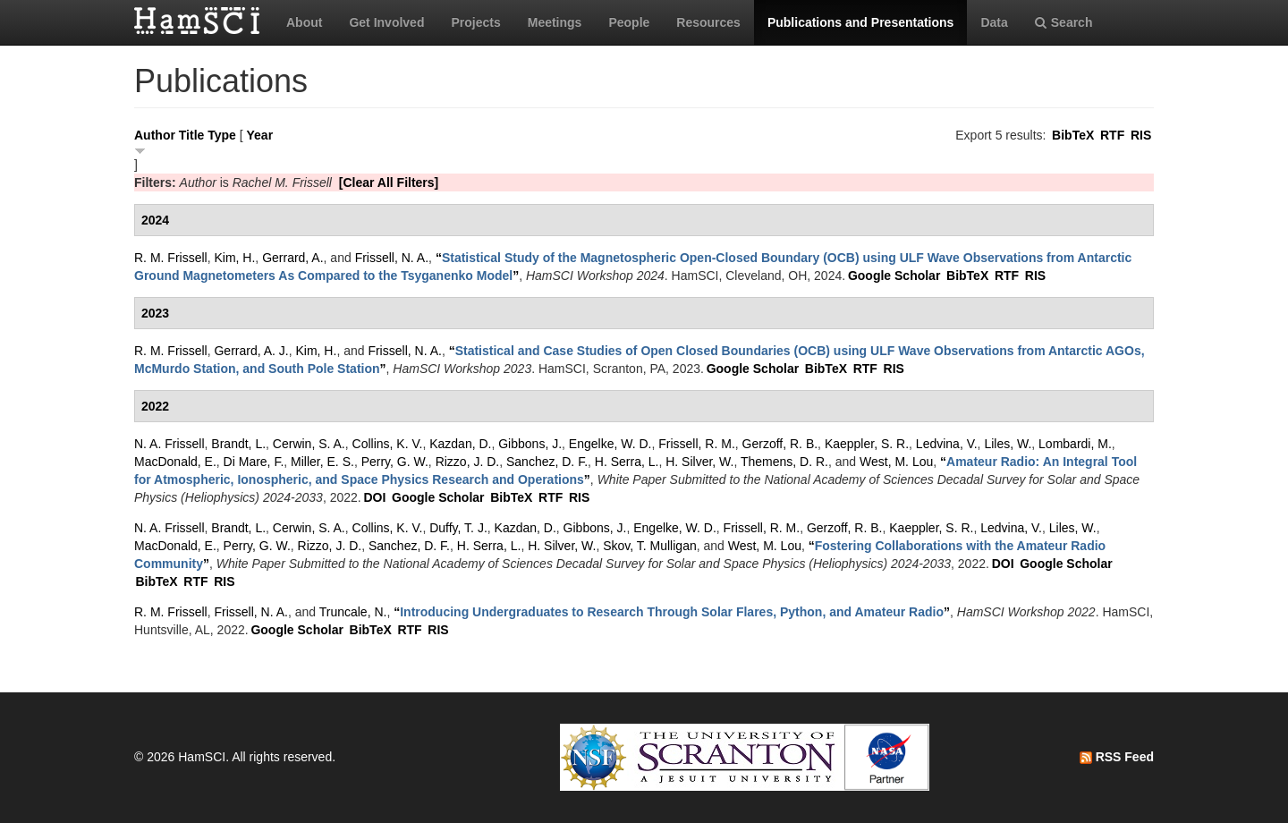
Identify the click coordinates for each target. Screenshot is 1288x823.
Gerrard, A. (292, 257)
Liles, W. (1007, 444)
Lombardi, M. (1075, 444)
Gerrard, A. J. (251, 351)
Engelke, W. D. (610, 444)
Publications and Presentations (860, 22)
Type (222, 135)
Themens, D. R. (784, 461)
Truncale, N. (353, 612)
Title (192, 135)
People (628, 22)
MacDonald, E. (175, 461)
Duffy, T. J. (458, 528)
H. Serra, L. (627, 461)
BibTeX (1073, 135)
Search (1064, 22)
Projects (475, 22)
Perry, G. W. (394, 461)
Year (260, 135)
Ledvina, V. (947, 444)
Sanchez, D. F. (547, 461)
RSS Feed (1117, 757)
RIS (1141, 135)
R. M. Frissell (171, 257)
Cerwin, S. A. (309, 444)
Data (993, 22)
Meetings (555, 22)
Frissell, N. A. (391, 257)
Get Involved (386, 22)
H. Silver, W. (699, 461)
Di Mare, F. (254, 461)
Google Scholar (894, 275)
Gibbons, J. (530, 444)
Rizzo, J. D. (468, 461)
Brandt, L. (238, 444)
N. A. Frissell (169, 444)
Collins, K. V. (387, 444)
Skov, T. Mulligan (650, 546)
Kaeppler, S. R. (867, 444)
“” (672, 612)
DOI (374, 497)
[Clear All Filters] (389, 182)
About (304, 22)
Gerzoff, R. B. (780, 444)
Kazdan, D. (460, 444)
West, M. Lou (896, 461)
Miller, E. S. (322, 461)
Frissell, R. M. (696, 444)
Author (154, 135)
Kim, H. (234, 257)
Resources (708, 22)
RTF (1112, 135)
